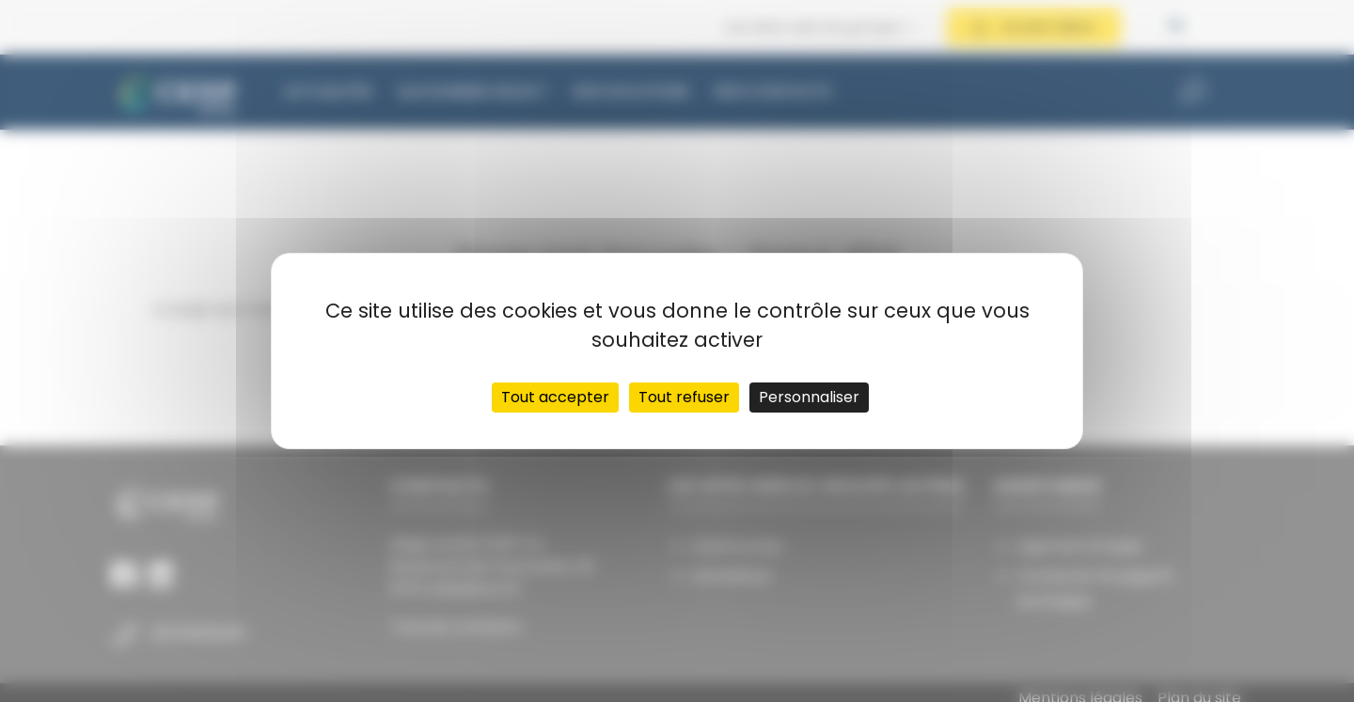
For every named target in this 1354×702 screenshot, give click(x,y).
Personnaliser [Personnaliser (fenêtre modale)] (809, 397)
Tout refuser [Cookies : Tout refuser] (684, 397)
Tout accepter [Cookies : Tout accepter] (555, 397)
